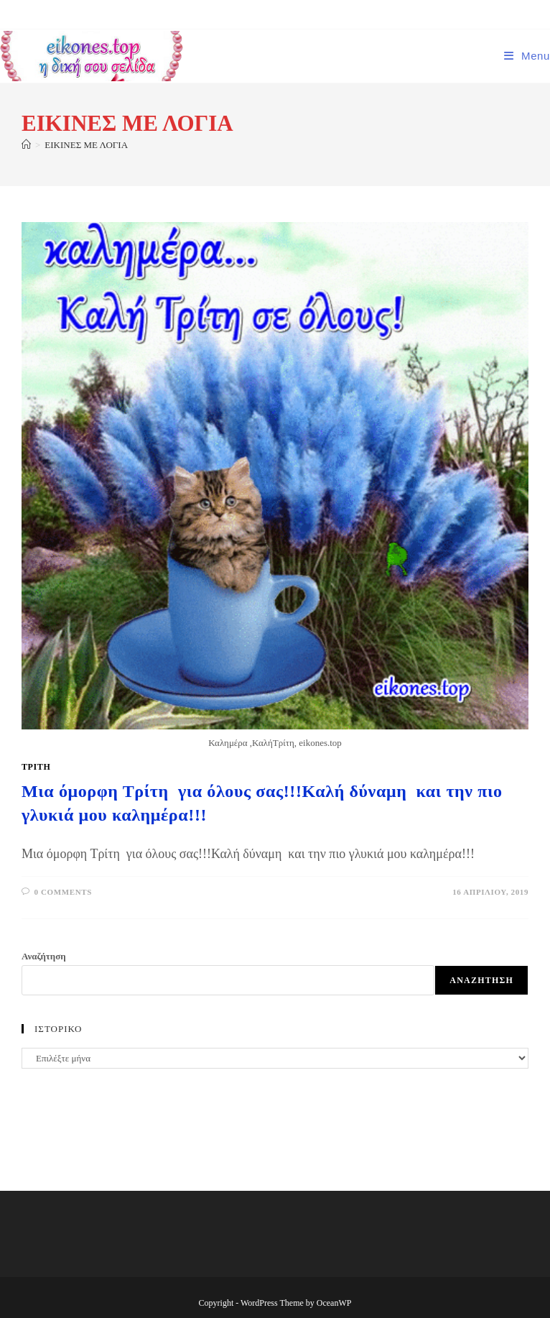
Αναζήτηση (44, 956)
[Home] (26, 144)
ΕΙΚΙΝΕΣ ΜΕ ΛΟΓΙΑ (86, 144)
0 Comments (63, 892)
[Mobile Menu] (527, 56)
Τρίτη (36, 767)
